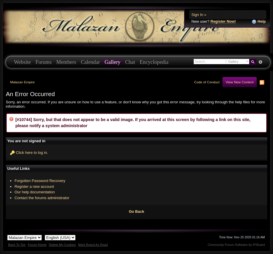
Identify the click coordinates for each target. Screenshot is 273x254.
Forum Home (37, 244)
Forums (43, 62)
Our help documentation (35, 192)
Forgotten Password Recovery (40, 181)
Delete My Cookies (62, 244)
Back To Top (17, 244)
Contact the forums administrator (42, 198)
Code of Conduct (207, 82)
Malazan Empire (22, 82)
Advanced (260, 62)
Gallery (113, 62)
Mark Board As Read (93, 244)
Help (259, 21)
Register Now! (223, 21)
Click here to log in (31, 152)
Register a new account (34, 186)
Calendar (90, 62)
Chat (130, 62)
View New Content (240, 82)
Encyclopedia (154, 62)
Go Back (136, 211)
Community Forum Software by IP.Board (236, 244)
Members (66, 62)
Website (22, 62)
